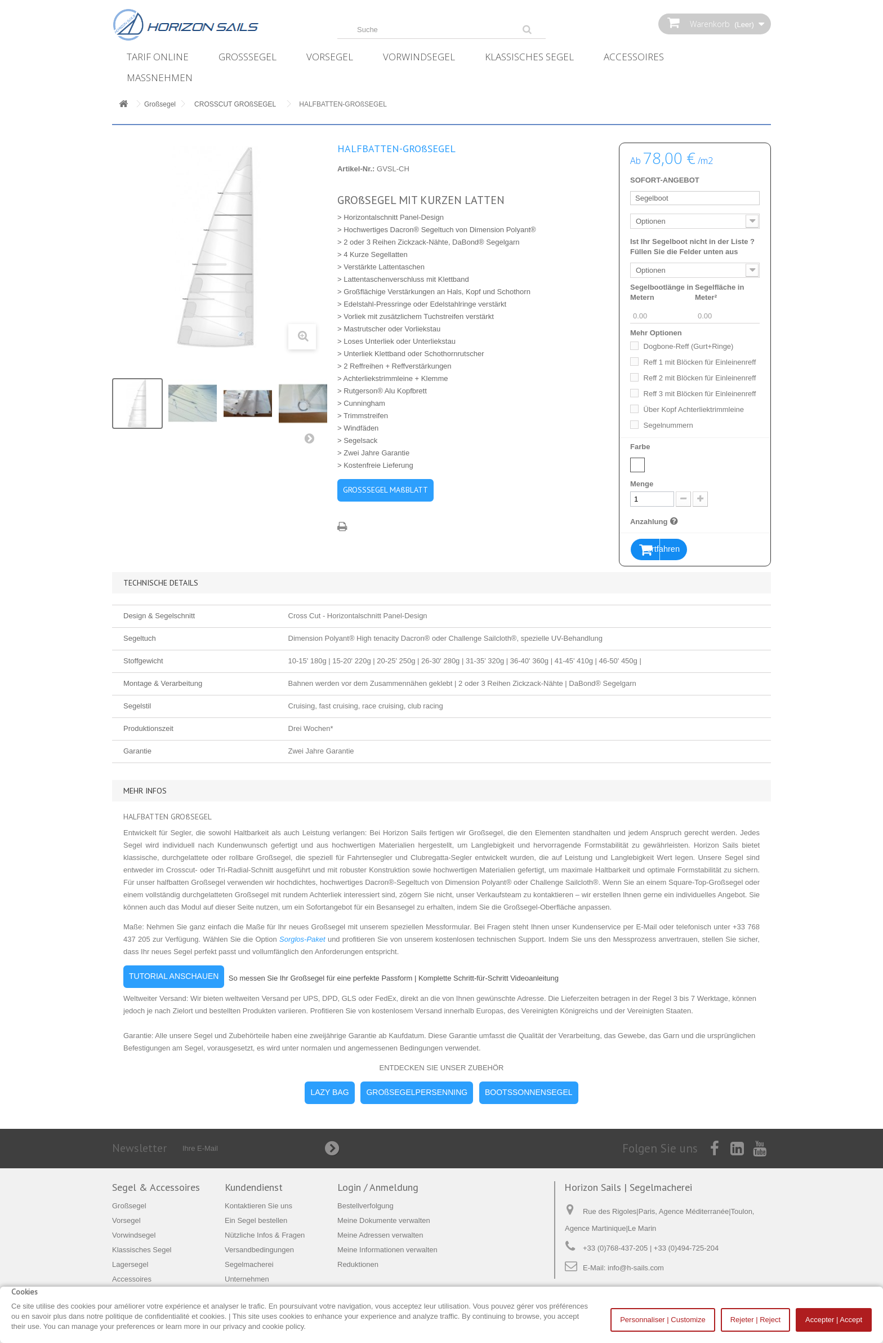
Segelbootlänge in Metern (661, 292)
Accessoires (634, 56)
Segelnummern (668, 425)
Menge (641, 484)
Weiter (312, 440)
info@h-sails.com (636, 1268)
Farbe (641, 446)
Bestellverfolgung (365, 1206)
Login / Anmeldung (377, 1187)
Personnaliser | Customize (663, 1319)
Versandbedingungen (259, 1250)
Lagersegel (130, 1265)
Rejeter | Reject (755, 1319)
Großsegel (247, 56)
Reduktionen (357, 1265)
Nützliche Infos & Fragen (265, 1235)
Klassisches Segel (529, 56)
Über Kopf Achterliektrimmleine (694, 409)
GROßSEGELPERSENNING (416, 1092)
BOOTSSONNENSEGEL (529, 1092)
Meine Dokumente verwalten (383, 1221)
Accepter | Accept (833, 1319)
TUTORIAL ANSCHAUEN (173, 976)
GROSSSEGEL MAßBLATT (385, 490)
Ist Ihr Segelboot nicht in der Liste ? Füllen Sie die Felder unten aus (692, 246)
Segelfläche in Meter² (719, 292)
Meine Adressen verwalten (380, 1235)
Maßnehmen (160, 77)
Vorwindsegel (419, 56)
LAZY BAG (329, 1092)
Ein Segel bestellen (256, 1221)
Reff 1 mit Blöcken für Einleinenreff (700, 362)
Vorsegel (329, 56)
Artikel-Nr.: (355, 169)
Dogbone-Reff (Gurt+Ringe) (689, 346)
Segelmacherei (249, 1265)
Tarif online (158, 56)
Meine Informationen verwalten (387, 1250)
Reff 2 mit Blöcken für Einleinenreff (700, 378)
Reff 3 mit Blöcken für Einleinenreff (700, 393)
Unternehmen (247, 1279)
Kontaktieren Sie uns (258, 1206)
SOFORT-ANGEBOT (664, 180)
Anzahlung (655, 521)
